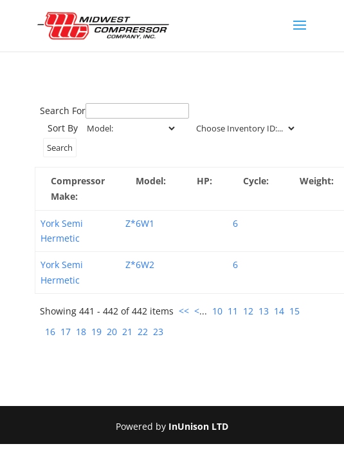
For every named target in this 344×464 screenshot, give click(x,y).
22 (143, 331)
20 (112, 331)
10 (217, 311)
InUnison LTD (198, 426)
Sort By (63, 128)
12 (248, 311)
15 (294, 311)
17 (65, 331)
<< (184, 311)
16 (50, 331)
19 (96, 331)
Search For (63, 110)
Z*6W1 (139, 223)
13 (263, 311)
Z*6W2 (139, 264)
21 (127, 331)
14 (279, 311)
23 (158, 331)
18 (81, 331)
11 (233, 311)
